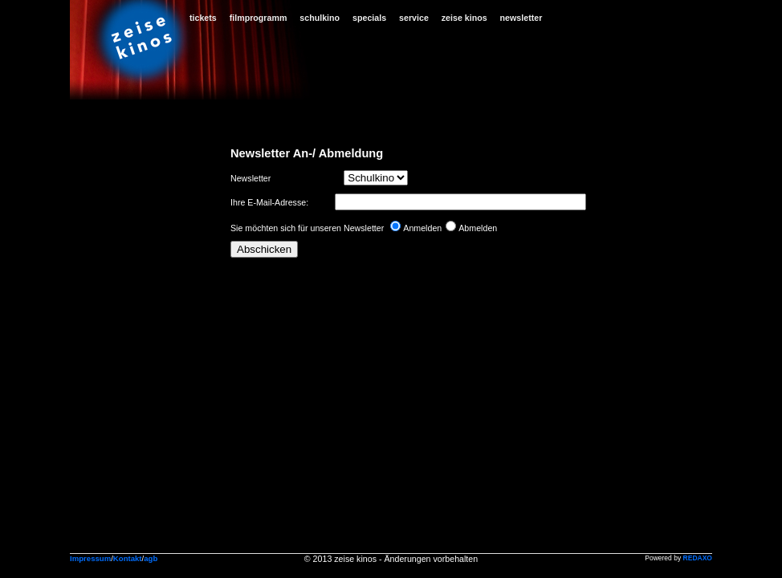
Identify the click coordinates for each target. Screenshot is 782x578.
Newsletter (250, 178)
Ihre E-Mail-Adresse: (270, 202)
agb (150, 558)
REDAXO (697, 558)
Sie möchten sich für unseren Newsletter (307, 228)
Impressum (90, 558)
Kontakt (127, 558)
